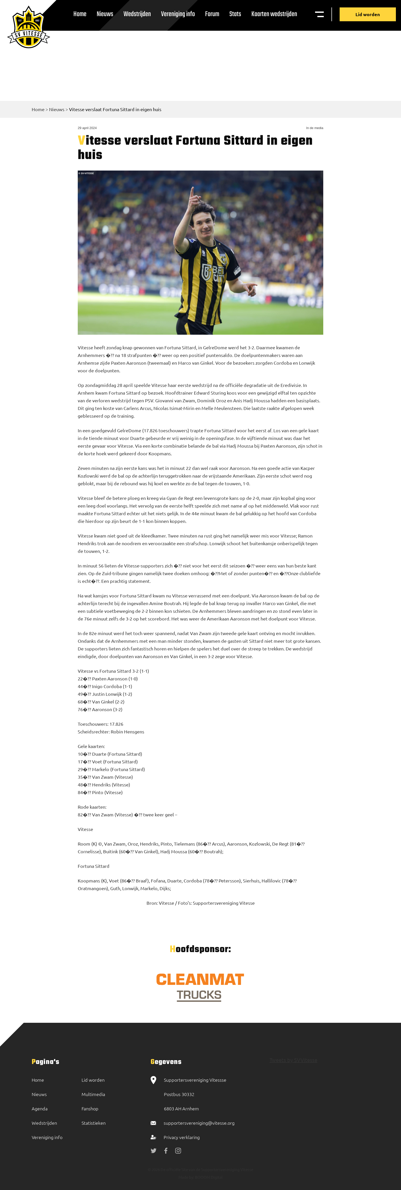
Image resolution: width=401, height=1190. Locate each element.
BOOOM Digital (208, 1177)
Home (79, 14)
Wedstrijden (137, 14)
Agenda (40, 1108)
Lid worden (367, 14)
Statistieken (94, 1123)
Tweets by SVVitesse (293, 1060)
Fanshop (90, 1108)
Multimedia (93, 1094)
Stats (235, 14)
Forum (212, 14)
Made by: (186, 1177)
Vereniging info (178, 14)
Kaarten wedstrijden (274, 14)
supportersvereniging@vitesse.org (199, 1123)
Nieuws (105, 14)
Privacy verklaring (182, 1137)
